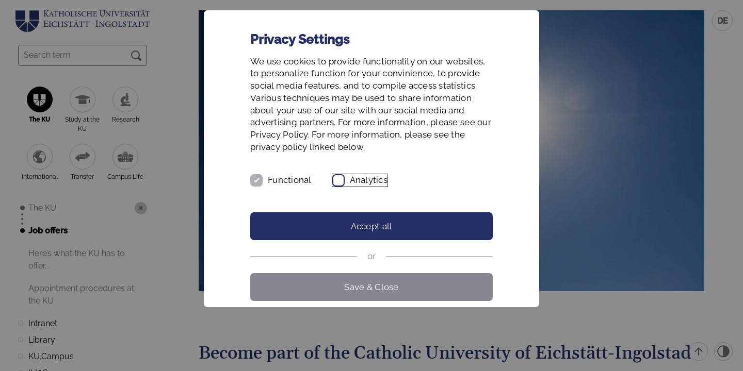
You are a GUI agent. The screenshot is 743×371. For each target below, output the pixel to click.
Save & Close (371, 287)
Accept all (372, 226)
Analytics (368, 180)
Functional (290, 180)
